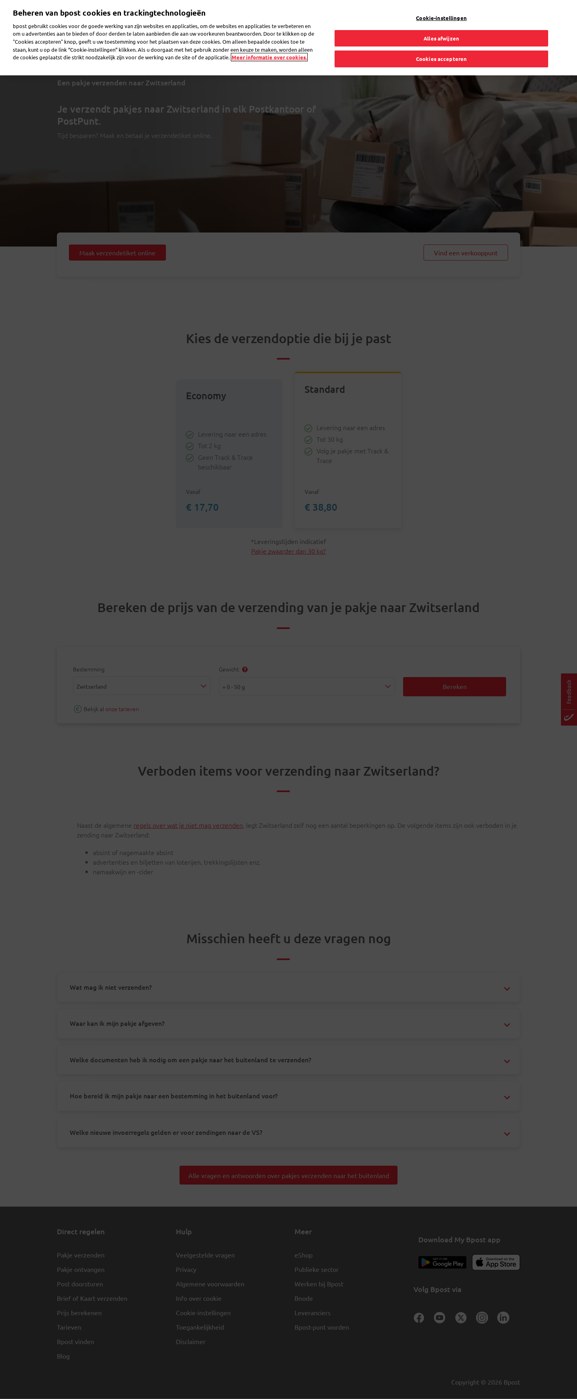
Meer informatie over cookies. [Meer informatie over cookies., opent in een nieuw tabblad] (269, 39)
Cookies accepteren (441, 41)
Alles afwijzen (441, 20)
